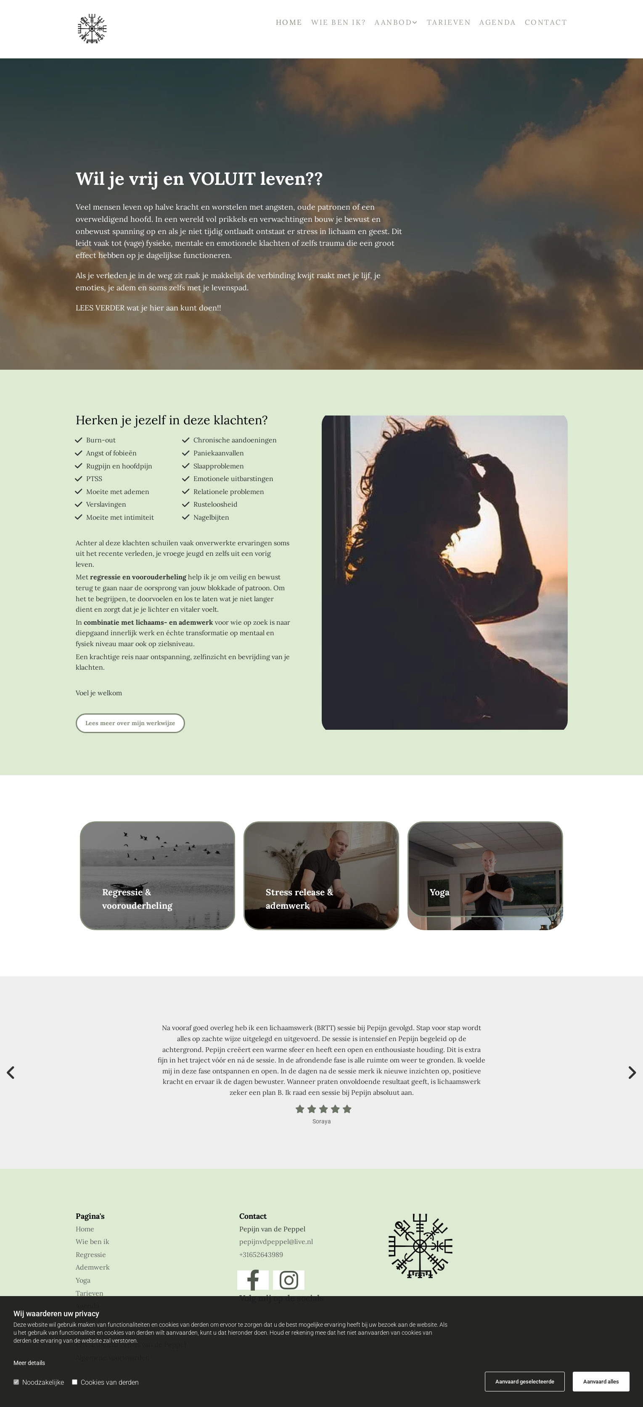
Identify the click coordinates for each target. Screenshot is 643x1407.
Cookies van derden (105, 1382)
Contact (546, 22)
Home (289, 22)
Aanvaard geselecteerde (524, 1381)
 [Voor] (12, 1072)
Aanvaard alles (601, 1381)
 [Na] (630, 1072)
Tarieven (449, 22)
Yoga (83, 1280)
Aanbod (393, 22)
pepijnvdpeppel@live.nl (276, 1241)
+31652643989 (261, 1254)
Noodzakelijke (38, 1382)
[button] (130, 723)
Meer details (29, 1363)
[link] (392, 25)
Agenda (497, 22)
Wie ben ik (92, 1241)
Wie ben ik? (338, 22)
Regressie (91, 1254)
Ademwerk (93, 1267)
